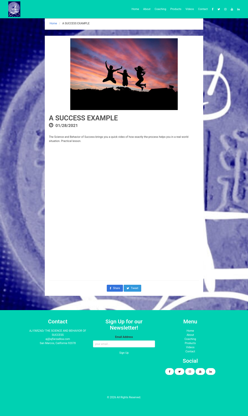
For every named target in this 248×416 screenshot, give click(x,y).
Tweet (132, 288)
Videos (189, 9)
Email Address (124, 337)
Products (175, 9)
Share (115, 288)
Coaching (160, 9)
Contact (203, 9)
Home (135, 9)
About (147, 9)
